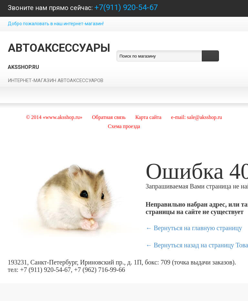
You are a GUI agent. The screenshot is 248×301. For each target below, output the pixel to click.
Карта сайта (148, 117)
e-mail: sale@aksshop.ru (196, 117)
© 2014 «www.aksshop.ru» (54, 117)
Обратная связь (109, 117)
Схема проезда (124, 126)
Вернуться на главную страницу (198, 227)
